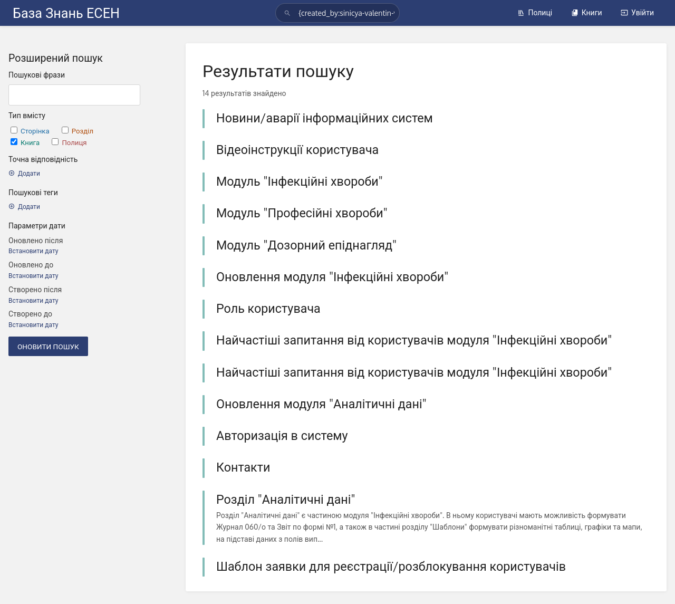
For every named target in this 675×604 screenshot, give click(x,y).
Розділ (77, 130)
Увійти (637, 12)
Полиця (69, 142)
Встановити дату (33, 251)
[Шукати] (289, 12)
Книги (586, 12)
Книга (26, 142)
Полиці (534, 12)
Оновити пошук (48, 346)
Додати (24, 173)
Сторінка (31, 130)
